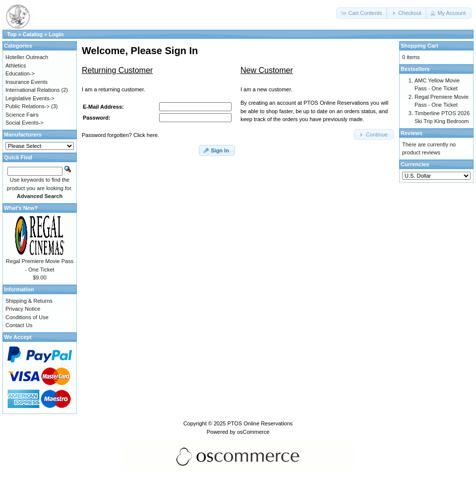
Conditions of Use (27, 317)
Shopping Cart (419, 46)
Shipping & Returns (29, 301)
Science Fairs (22, 115)
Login (56, 34)
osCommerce (253, 432)
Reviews (411, 133)
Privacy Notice (22, 309)
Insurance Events (26, 82)
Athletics (15, 66)
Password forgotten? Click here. (120, 135)
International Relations (32, 90)
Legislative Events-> (30, 98)
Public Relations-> (27, 106)
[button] (362, 13)
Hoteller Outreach (26, 57)
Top (11, 34)
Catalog (33, 34)
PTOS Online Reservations (260, 423)
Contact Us (18, 325)
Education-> (20, 73)
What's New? (21, 208)
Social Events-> (24, 123)
